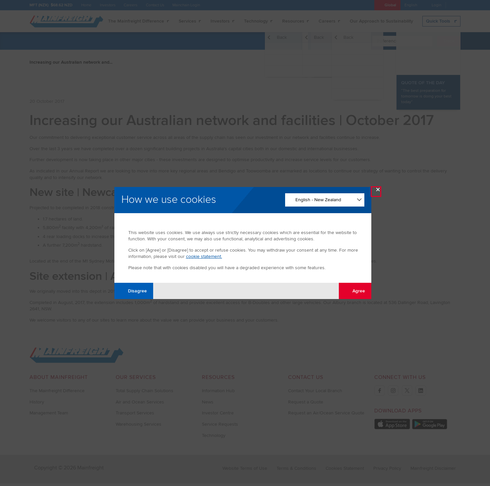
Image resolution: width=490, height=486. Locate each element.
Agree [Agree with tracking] (355, 290)
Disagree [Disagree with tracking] (133, 290)
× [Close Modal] (378, 191)
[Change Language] (324, 200)
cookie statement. (204, 256)
